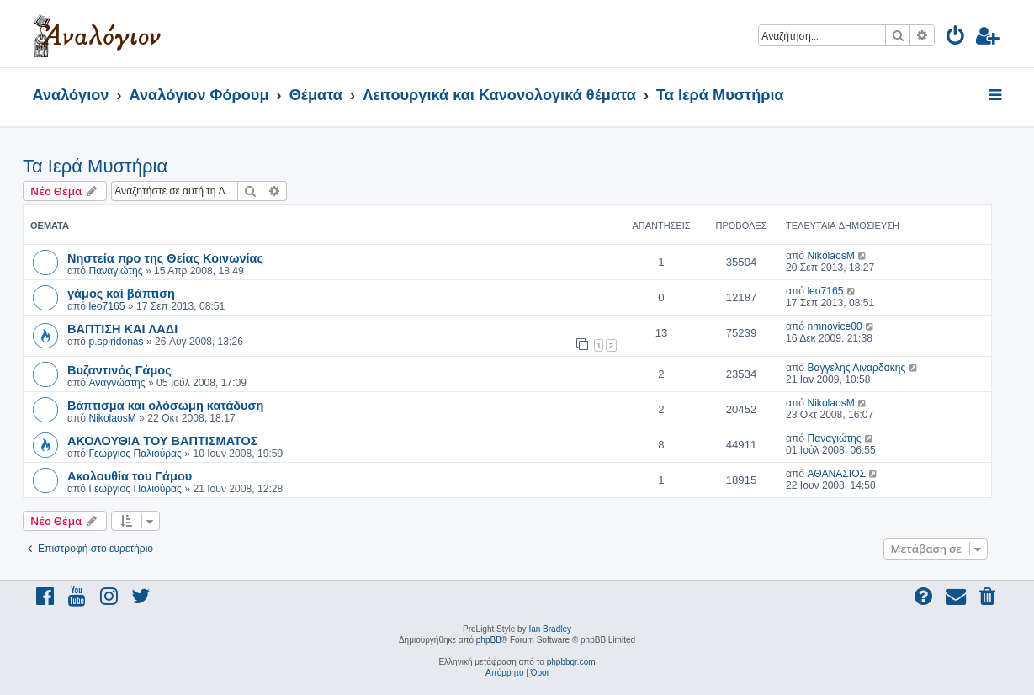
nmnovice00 (834, 326)
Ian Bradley (549, 629)
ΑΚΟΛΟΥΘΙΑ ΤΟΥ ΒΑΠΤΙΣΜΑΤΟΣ (162, 440)
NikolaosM (830, 256)
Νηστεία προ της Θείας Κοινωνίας (165, 257)
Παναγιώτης (115, 271)
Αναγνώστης (116, 383)
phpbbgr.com (571, 661)
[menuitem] (956, 38)
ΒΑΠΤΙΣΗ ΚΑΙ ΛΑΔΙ (122, 328)
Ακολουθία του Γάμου (129, 475)
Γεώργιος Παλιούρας (135, 453)
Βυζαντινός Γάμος (119, 369)
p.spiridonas (115, 342)
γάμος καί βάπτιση (121, 292)
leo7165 (106, 306)
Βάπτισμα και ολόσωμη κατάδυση (165, 404)
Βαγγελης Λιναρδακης (856, 368)
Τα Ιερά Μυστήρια (95, 166)
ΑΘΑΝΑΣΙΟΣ (836, 474)
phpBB (488, 640)
